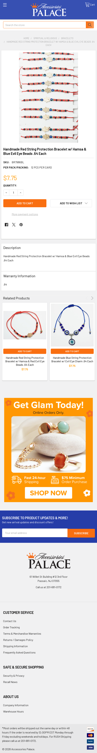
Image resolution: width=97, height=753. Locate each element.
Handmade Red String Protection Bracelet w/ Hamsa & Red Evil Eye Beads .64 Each (24, 361)
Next (91, 298)
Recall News (10, 681)
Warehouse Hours (13, 711)
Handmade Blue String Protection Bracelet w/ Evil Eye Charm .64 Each (72, 359)
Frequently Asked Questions (19, 652)
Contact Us (9, 620)
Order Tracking (11, 627)
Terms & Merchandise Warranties (22, 633)
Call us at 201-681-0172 (48, 586)
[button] (48, 450)
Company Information (15, 704)
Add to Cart (25, 351)
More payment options (25, 214)
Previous (87, 298)
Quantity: (10, 185)
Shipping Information (15, 645)
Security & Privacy (13, 675)
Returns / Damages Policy (18, 639)
